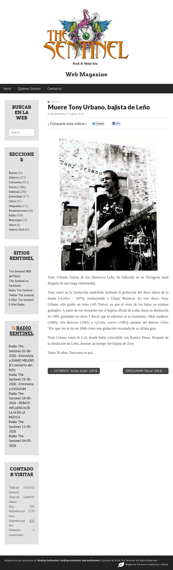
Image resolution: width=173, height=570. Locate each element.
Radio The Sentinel (21, 290)
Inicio (7, 88)
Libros (12, 201)
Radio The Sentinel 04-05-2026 (20, 441)
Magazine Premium (136, 564)
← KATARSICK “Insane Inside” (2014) (73, 371)
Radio (12, 215)
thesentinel (57, 113)
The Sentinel (128, 560)
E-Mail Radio (17, 304)
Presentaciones (18, 210)
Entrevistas (15, 196)
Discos (12, 187)
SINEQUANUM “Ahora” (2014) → (146, 371)
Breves (55, 101)
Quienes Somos (29, 88)
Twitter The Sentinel (21, 295)
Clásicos (14, 177)
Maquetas (15, 206)
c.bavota (163, 564)
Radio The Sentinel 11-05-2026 (20, 426)
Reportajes (15, 220)
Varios (12, 225)
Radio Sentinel (22, 330)
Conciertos (15, 182)
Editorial (14, 191)
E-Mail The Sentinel (21, 300)
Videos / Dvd (16, 229)
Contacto (54, 88)
